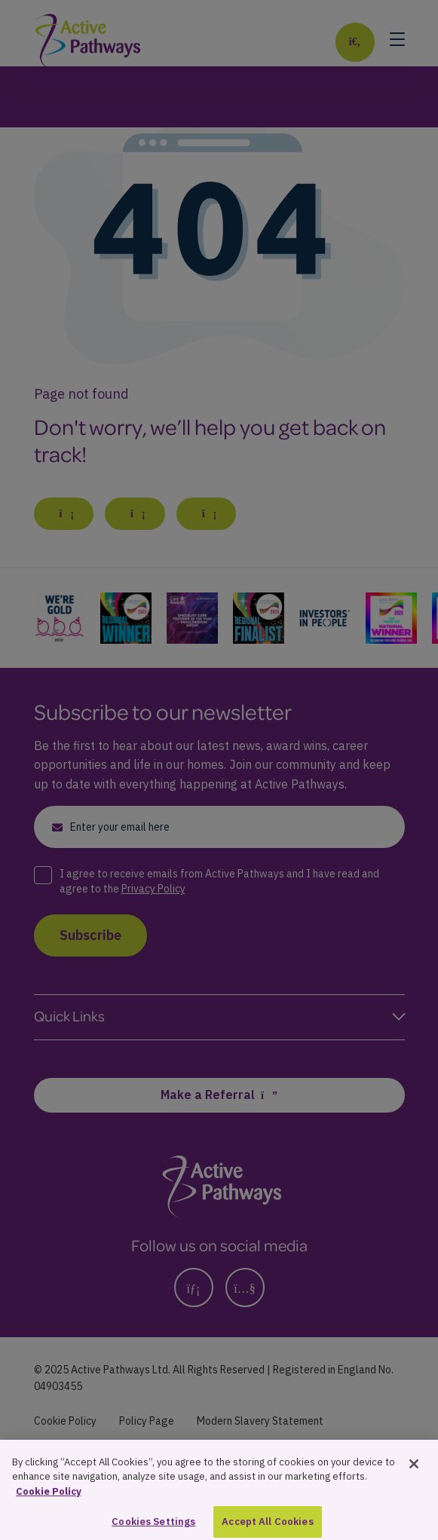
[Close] (413, 1482)
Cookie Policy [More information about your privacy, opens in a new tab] (48, 1509)
